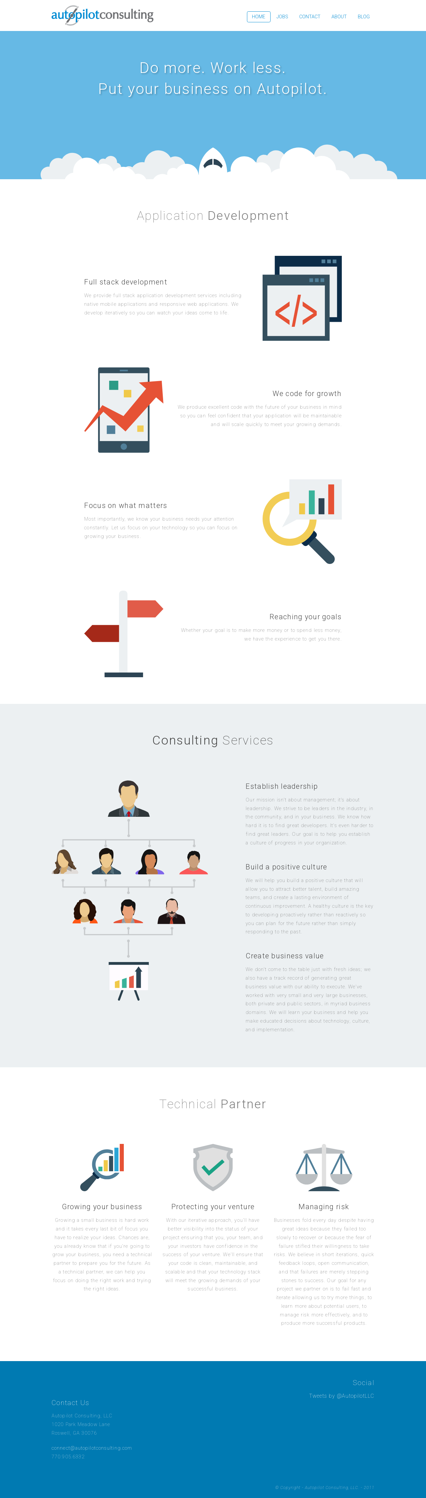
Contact (309, 17)
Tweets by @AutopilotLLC (341, 1396)
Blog (364, 17)
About (339, 17)
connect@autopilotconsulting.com (92, 1448)
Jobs (282, 17)
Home (258, 17)
